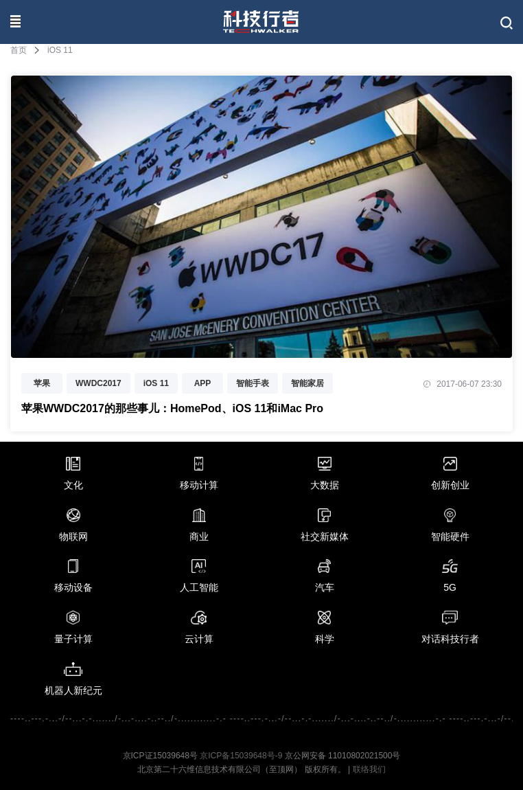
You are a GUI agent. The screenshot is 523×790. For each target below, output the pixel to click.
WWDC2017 (98, 383)
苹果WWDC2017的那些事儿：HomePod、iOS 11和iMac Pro (172, 408)
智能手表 (252, 383)
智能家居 (307, 383)
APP (202, 383)
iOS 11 (156, 383)
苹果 (42, 383)
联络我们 (369, 769)
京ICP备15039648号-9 (241, 755)
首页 (18, 50)
